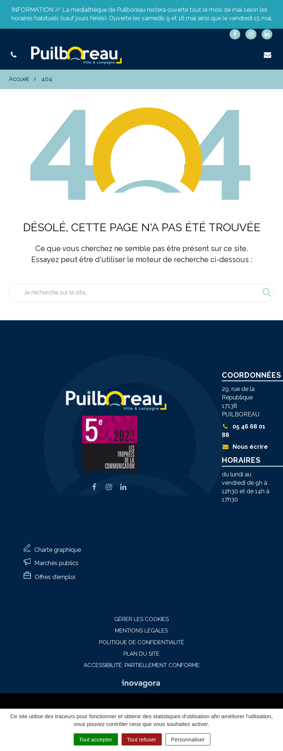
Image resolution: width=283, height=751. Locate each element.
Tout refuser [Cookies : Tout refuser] (141, 739)
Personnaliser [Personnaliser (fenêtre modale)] (188, 739)
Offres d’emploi (55, 577)
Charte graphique (57, 549)
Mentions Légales (141, 630)
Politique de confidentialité (141, 642)
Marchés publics (56, 563)
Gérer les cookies (141, 619)
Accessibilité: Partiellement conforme (142, 665)
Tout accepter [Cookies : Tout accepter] (95, 739)
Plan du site (141, 653)
